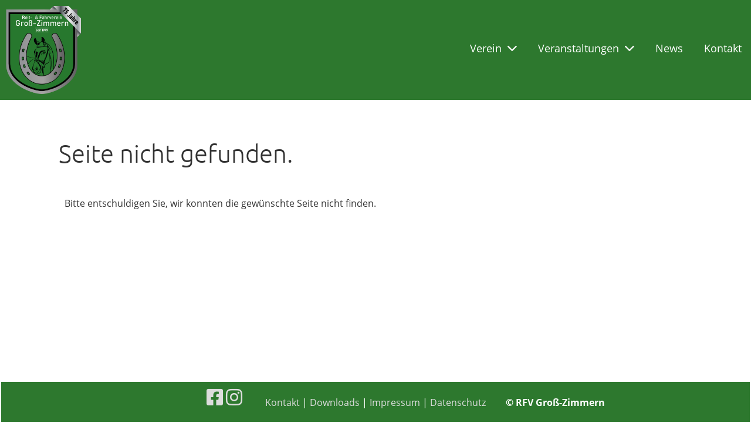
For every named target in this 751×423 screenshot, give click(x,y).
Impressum (395, 402)
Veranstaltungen (586, 48)
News (669, 48)
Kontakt (723, 48)
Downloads (335, 402)
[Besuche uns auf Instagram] (234, 396)
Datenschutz (458, 402)
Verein (493, 48)
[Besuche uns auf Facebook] (215, 396)
